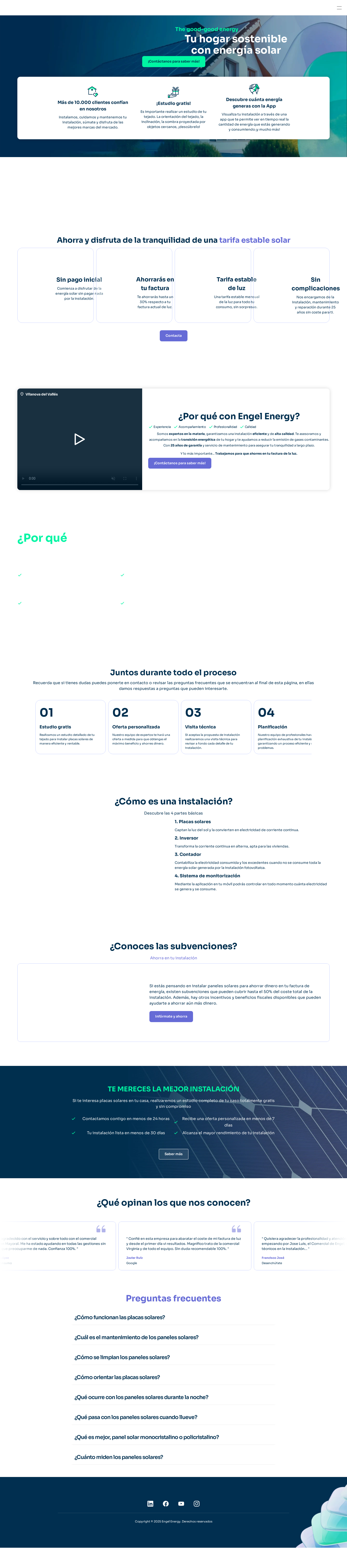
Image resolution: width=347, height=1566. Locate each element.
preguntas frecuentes (195, 688)
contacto (139, 688)
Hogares (45, 7)
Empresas (66, 7)
